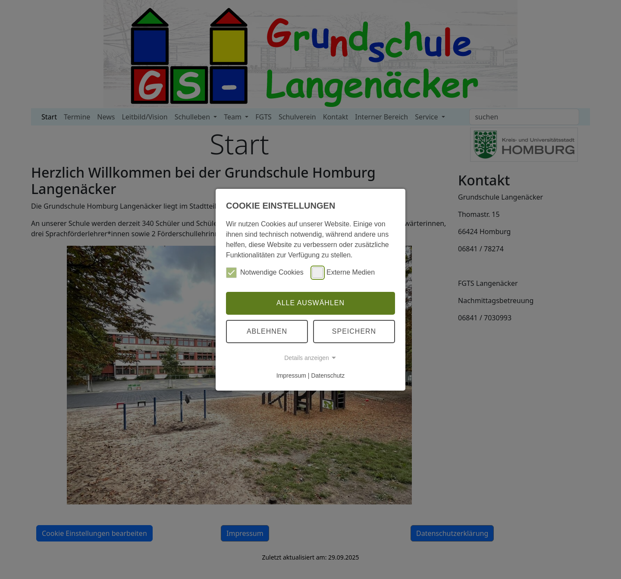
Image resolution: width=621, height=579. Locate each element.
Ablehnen (267, 331)
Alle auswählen (310, 303)
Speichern (354, 331)
